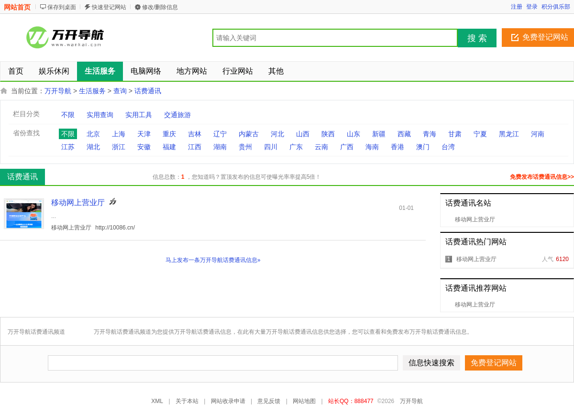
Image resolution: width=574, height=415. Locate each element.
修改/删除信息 (160, 7)
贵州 (245, 147)
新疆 (379, 134)
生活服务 (92, 91)
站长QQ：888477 (351, 401)
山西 (302, 134)
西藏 (404, 134)
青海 (429, 134)
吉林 (194, 134)
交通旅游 (177, 115)
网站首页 (17, 7)
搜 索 (477, 38)
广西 (346, 147)
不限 (68, 115)
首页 (15, 71)
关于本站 (187, 401)
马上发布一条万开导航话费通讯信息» (213, 260)
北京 (93, 134)
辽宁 (220, 134)
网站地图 (304, 401)
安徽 (144, 147)
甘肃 (455, 134)
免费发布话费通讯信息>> (542, 177)
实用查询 (100, 115)
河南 (537, 134)
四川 (270, 147)
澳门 (423, 147)
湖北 (93, 147)
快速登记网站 (109, 7)
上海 (118, 134)
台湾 (448, 147)
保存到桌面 (61, 7)
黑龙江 (509, 134)
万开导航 (57, 91)
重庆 (169, 134)
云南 (321, 147)
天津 (144, 134)
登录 (532, 6)
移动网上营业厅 (475, 219)
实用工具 (138, 115)
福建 (169, 147)
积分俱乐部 (555, 6)
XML (157, 401)
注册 (516, 6)
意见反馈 (268, 401)
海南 (372, 147)
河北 (277, 134)
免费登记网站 (545, 37)
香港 (397, 147)
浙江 (118, 147)
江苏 (68, 147)
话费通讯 (147, 91)
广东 (296, 147)
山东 (353, 134)
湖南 (220, 147)
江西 (194, 147)
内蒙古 (249, 134)
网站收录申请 (228, 401)
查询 (120, 91)
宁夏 (480, 134)
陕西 (328, 134)
